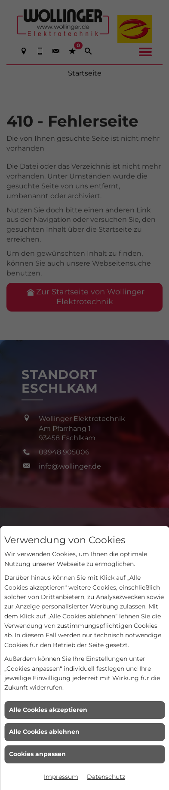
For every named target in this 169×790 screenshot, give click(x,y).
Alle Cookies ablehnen (44, 732)
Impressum (61, 777)
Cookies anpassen (37, 754)
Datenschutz (106, 777)
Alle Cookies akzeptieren (48, 710)
